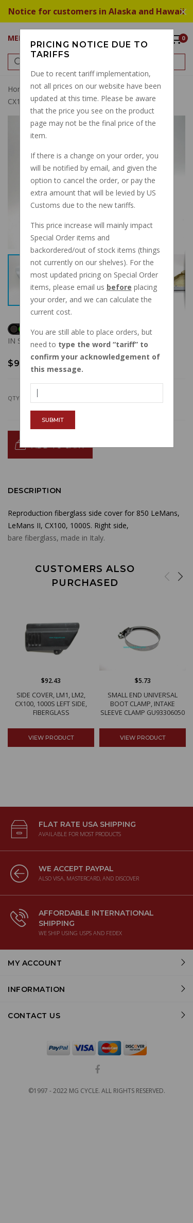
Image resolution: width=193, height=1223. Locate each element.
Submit (53, 419)
